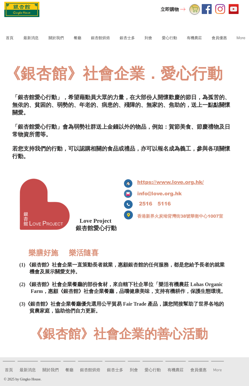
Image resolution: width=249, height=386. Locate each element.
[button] (55, 38)
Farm (31, 291)
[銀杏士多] (195, 9)
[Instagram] (220, 9)
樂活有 (166, 284)
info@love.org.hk (159, 193)
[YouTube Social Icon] (234, 9)
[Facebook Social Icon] (207, 9)
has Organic (209, 284)
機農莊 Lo (185, 284)
